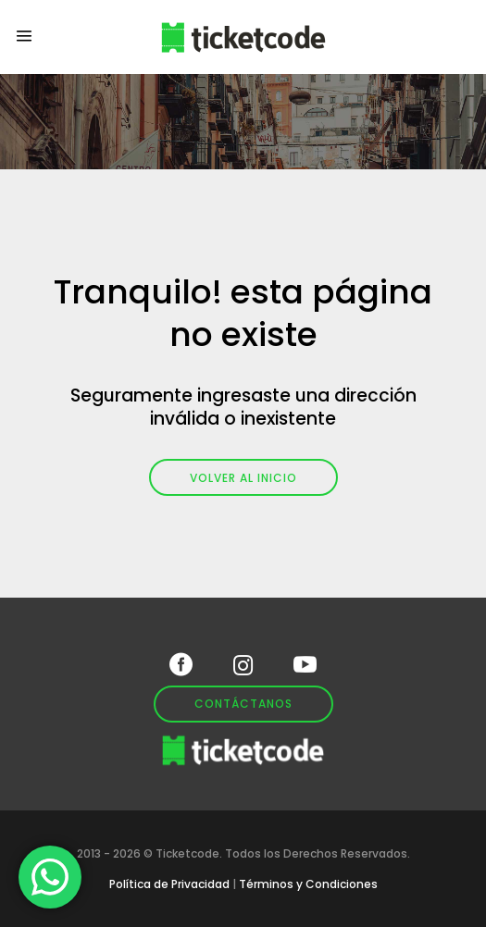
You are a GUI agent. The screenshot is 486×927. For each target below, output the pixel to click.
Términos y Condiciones (308, 884)
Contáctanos (243, 703)
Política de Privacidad (169, 884)
